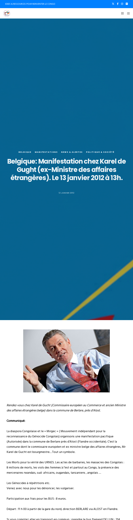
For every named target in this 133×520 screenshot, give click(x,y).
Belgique (25, 152)
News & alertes (72, 152)
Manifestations (46, 152)
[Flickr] (127, 4)
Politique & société (100, 152)
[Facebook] (117, 4)
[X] (113, 4)
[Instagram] (122, 4)
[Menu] (127, 13)
